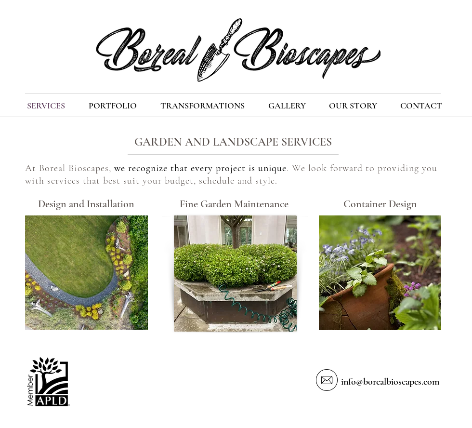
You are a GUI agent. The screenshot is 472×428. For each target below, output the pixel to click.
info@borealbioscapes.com (390, 382)
